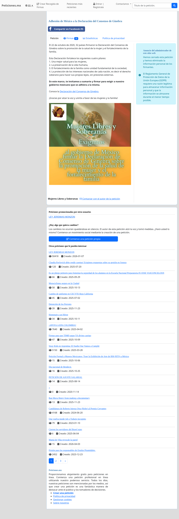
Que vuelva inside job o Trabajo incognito (67, 419)
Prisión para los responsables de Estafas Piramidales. (72, 450)
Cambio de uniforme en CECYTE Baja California (71, 294)
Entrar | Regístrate (98, 5)
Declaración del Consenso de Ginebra (79, 91)
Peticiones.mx (11, 5)
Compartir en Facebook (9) (65, 29)
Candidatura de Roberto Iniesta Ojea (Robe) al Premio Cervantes (77, 408)
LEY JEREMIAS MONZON (62, 217)
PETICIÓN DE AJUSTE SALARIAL (65, 377)
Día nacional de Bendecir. (60, 367)
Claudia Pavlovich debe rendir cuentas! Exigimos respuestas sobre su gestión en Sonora (87, 262)
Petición (54, 38)
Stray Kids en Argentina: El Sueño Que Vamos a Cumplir (74, 346)
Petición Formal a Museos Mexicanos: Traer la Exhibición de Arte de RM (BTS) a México (89, 356)
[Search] (152, 5)
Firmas (70, 38)
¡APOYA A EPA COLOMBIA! (62, 325)
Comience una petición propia (83, 238)
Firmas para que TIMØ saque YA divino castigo (70, 335)
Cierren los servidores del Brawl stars (65, 429)
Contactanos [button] (123, 3)
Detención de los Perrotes (60, 304)
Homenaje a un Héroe (58, 314)
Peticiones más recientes (74, 5)
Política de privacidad (113, 38)
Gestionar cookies (62, 499)
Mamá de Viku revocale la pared (63, 440)
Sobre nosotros (61, 502)
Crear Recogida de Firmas (48, 5)
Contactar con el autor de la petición (100, 198)
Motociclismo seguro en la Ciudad (64, 283)
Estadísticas (90, 38)
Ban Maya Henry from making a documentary (69, 398)
